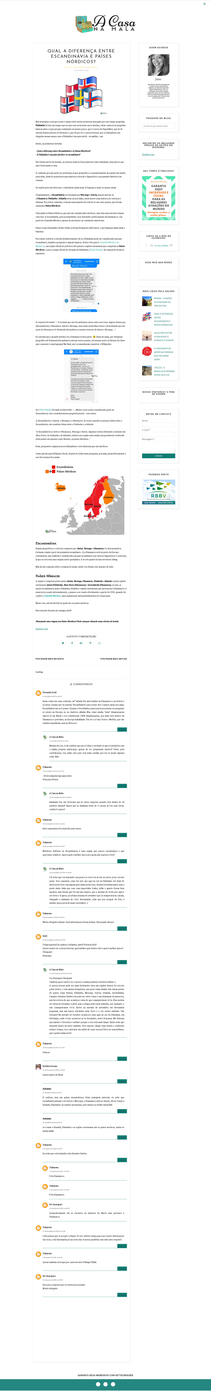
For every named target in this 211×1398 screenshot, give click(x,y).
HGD (45, 936)
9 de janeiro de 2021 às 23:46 (53, 1258)
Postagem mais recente (50, 659)
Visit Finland (97, 249)
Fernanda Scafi (50, 693)
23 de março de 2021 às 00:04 (53, 1280)
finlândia (92, 67)
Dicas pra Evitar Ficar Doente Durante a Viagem (164, 336)
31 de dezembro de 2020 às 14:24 (54, 1232)
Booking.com (42, 628)
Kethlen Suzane (50, 1066)
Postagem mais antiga (114, 659)
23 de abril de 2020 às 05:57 (52, 1123)
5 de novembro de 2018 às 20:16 (53, 918)
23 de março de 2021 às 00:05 (59, 1209)
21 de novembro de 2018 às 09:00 (60, 974)
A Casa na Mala (56, 737)
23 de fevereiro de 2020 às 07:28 (54, 1071)
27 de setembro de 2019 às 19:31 (54, 1048)
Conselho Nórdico (52, 595)
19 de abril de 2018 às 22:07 (58, 741)
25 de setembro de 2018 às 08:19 (60, 798)
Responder (122, 730)
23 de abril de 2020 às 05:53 (52, 1093)
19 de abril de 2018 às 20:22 (52, 697)
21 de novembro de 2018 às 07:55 (54, 940)
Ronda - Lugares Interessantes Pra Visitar (163, 302)
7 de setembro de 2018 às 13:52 (53, 772)
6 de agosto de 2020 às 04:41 (53, 1149)
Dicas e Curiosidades (76, 67)
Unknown (47, 767)
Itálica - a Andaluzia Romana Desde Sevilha (164, 371)
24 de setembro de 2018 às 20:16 (54, 824)
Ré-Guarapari (55, 1205)
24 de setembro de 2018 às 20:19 (54, 847)
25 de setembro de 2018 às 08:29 (60, 873)
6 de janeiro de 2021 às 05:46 (59, 1172)
